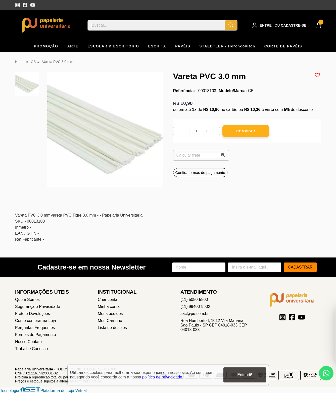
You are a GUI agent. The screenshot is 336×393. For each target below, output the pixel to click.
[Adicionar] (207, 131)
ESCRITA (157, 46)
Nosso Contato (28, 342)
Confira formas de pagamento (200, 172)
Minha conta (109, 306)
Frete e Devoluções (32, 313)
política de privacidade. (162, 377)
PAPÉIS (182, 46)
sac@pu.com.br (194, 313)
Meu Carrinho (110, 320)
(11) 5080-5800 (194, 299)
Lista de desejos (112, 327)
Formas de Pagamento (35, 335)
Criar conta (107, 299)
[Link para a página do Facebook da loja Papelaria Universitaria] (25, 5)
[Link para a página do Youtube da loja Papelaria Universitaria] (32, 5)
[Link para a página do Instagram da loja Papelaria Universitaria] (17, 5)
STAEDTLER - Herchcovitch (227, 46)
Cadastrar (300, 267)
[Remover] (186, 131)
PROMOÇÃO (46, 46)
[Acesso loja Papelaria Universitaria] (279, 25)
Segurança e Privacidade (37, 306)
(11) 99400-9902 (195, 306)
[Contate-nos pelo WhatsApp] (326, 373)
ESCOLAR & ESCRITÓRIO (113, 46)
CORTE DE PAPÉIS (283, 46)
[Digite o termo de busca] (156, 25)
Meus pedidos (110, 313)
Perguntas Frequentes (35, 327)
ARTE (73, 46)
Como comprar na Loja (35, 320)
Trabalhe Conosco (31, 349)
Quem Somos (27, 299)
